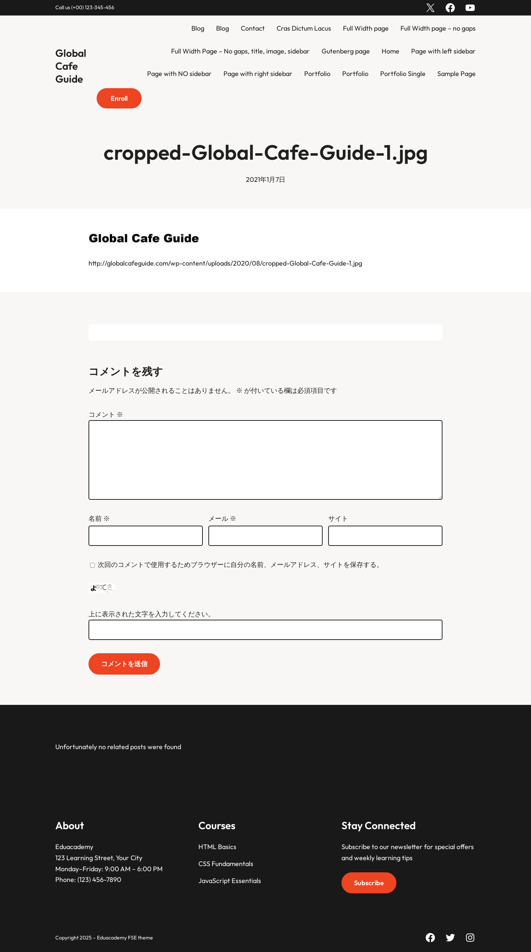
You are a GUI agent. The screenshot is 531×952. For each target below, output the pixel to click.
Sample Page (456, 73)
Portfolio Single (403, 73)
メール (222, 518)
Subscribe (369, 883)
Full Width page (366, 28)
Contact (253, 28)
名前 (99, 518)
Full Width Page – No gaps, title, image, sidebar (240, 51)
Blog (197, 28)
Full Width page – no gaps (438, 28)
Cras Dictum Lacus (304, 28)
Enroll (119, 98)
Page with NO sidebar (179, 73)
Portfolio (317, 73)
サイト (338, 518)
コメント (105, 414)
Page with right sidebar (257, 73)
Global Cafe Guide (70, 65)
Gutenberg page (346, 51)
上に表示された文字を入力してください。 (151, 614)
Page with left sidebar (443, 51)
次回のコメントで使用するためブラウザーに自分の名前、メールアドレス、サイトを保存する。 (240, 564)
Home (390, 51)
